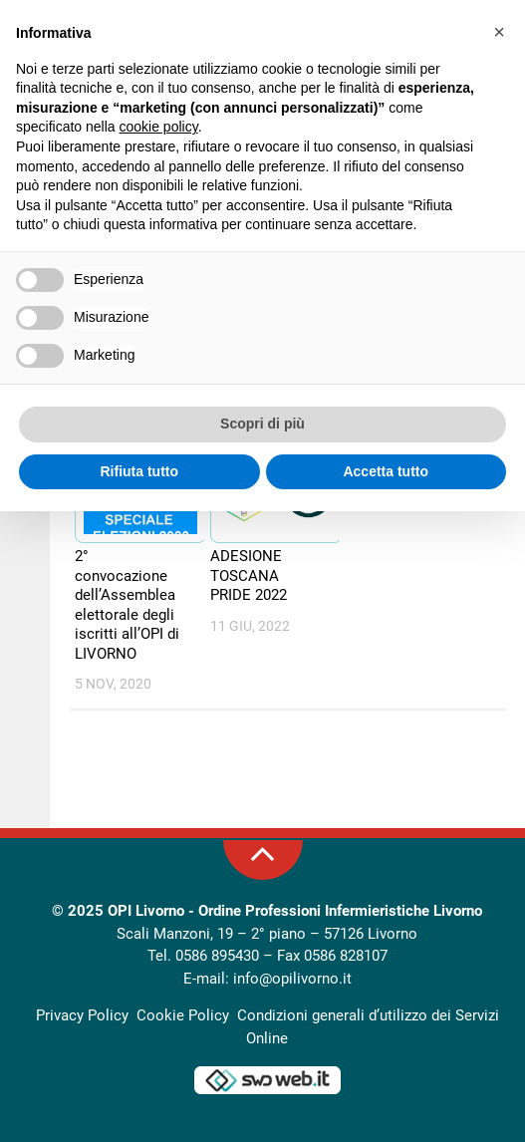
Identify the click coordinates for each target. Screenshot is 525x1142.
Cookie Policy (182, 1015)
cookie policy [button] (159, 127)
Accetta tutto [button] (385, 471)
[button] (499, 32)
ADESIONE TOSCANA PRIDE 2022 (248, 575)
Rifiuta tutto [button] (139, 471)
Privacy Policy (82, 1015)
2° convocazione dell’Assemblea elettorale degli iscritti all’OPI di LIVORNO (127, 605)
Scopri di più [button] (262, 423)
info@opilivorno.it (292, 979)
